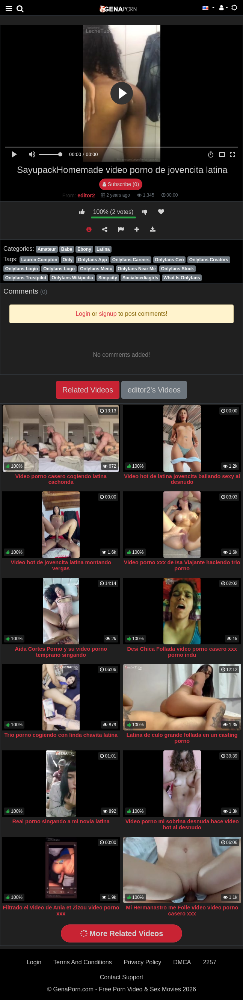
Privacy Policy (142, 962)
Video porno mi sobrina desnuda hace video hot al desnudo (182, 824)
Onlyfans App (92, 259)
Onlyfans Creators (208, 259)
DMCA (182, 962)
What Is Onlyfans (181, 277)
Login (34, 962)
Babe (66, 249)
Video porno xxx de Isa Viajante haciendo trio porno (182, 565)
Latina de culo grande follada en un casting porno (182, 738)
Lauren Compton (39, 259)
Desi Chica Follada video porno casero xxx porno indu (182, 652)
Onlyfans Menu (96, 268)
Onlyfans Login (21, 268)
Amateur (47, 249)
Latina (103, 249)
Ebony (84, 249)
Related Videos (87, 390)
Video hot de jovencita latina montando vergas (61, 565)
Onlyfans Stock (177, 268)
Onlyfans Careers (130, 259)
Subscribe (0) (121, 184)
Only (68, 259)
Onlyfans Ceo (169, 259)
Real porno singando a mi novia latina (61, 821)
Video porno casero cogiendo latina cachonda (61, 479)
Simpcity (107, 277)
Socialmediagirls (140, 277)
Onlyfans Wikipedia (72, 277)
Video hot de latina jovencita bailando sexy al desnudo (182, 479)
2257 (209, 962)
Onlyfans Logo (59, 268)
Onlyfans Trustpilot (25, 277)
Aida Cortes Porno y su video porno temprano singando (61, 652)
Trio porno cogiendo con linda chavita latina (61, 735)
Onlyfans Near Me (136, 268)
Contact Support (121, 977)
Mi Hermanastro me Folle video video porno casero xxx (182, 911)
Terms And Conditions (82, 962)
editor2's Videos (154, 390)
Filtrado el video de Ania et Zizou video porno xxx (61, 911)
